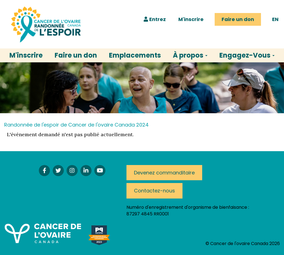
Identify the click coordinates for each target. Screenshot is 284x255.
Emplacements (135, 55)
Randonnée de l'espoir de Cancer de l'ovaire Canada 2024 (76, 124)
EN (275, 19)
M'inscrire (191, 19)
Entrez (155, 19)
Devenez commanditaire (164, 172)
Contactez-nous (154, 190)
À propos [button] (190, 55)
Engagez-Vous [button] (247, 55)
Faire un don (238, 19)
